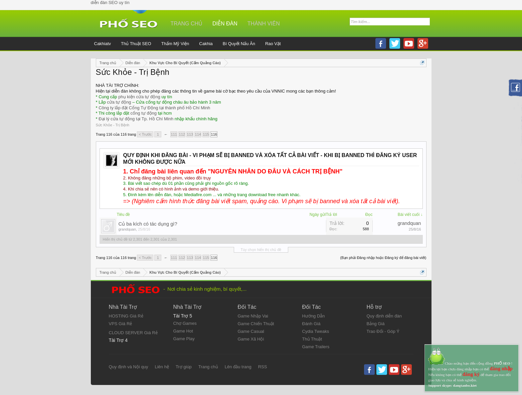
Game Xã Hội (251, 339)
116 (214, 134)
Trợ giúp (184, 366)
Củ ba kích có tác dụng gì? (148, 224)
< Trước (145, 134)
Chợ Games (185, 323)
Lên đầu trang (238, 366)
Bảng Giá (376, 323)
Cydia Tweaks (315, 331)
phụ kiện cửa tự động (139, 96)
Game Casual (251, 331)
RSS (262, 366)
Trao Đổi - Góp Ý (383, 331)
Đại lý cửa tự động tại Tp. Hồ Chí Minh (136, 118)
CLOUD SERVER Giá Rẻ (133, 332)
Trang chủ (187, 23)
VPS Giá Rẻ (120, 323)
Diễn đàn (224, 23)
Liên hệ (162, 366)
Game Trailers (316, 346)
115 (206, 134)
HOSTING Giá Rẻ (126, 315)
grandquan (127, 229)
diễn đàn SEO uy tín (110, 2)
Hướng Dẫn (313, 315)
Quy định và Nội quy (128, 366)
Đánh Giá (311, 323)
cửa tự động (119, 102)
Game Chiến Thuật (256, 323)
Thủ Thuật (312, 339)
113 (190, 134)
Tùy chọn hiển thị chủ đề (261, 250)
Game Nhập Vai (253, 315)
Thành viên (263, 23)
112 (182, 134)
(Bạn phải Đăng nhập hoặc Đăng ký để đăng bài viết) (383, 258)
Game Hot (183, 331)
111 (174, 134)
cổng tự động (144, 113)
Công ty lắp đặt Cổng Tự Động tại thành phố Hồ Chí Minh (154, 107)
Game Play (184, 338)
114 (198, 134)
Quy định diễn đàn (384, 315)
